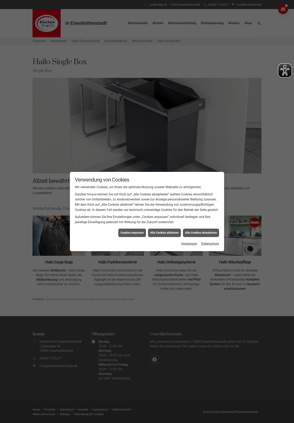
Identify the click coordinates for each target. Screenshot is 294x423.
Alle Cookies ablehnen (164, 219)
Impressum (189, 230)
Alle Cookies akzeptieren (201, 219)
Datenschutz (210, 230)
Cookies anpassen (132, 219)
